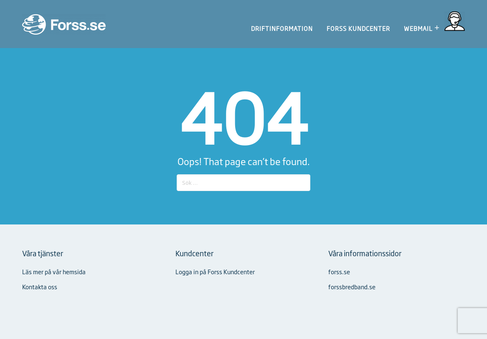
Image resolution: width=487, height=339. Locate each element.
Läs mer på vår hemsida (54, 271)
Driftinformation (282, 28)
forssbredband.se (351, 286)
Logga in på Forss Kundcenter (215, 271)
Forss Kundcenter (358, 28)
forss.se (339, 271)
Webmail (418, 28)
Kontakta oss (39, 286)
